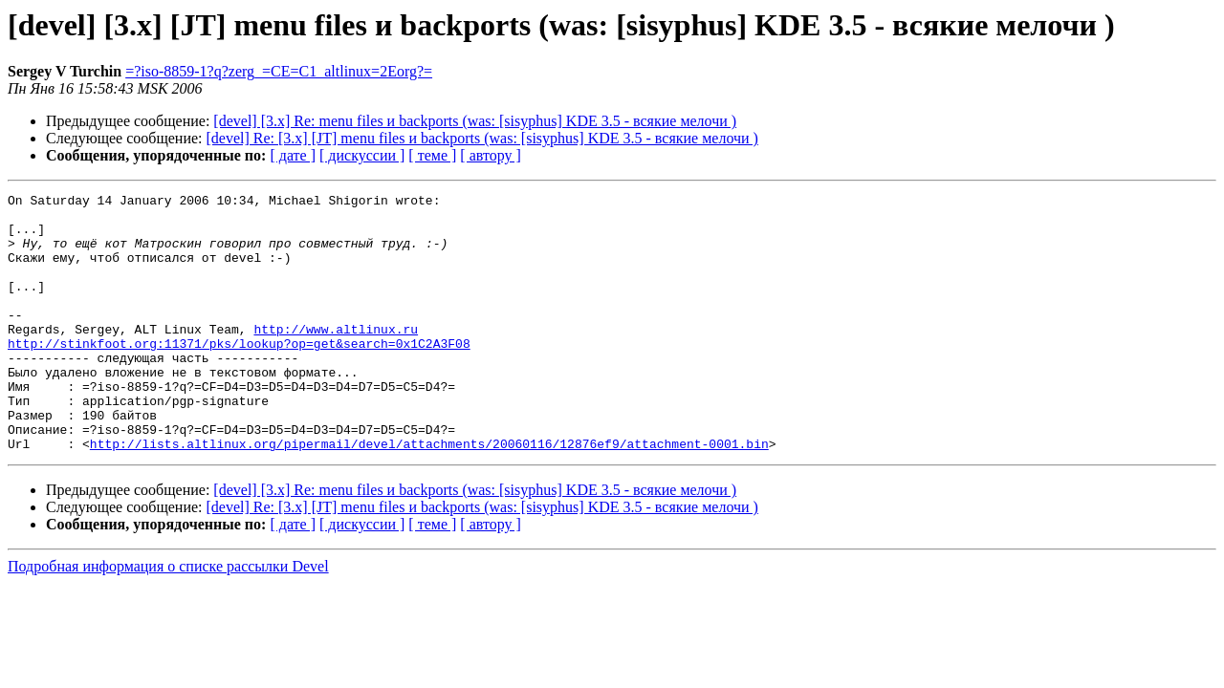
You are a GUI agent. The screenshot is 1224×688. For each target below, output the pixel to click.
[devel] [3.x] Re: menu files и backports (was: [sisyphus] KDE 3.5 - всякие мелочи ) (474, 121)
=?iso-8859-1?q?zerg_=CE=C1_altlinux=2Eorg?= (278, 71)
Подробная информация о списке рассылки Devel (168, 618)
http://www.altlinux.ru (335, 357)
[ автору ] (490, 155)
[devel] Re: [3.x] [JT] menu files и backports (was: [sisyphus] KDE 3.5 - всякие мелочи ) (482, 138)
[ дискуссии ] (361, 155)
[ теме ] (432, 155)
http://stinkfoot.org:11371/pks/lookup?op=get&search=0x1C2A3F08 (239, 374)
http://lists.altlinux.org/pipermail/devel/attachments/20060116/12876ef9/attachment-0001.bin (429, 495)
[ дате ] (293, 155)
